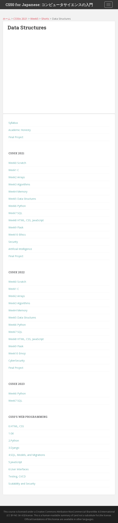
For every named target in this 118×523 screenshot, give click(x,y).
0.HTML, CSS (16, 426)
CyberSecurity (16, 360)
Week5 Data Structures (22, 198)
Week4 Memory (17, 191)
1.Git (11, 433)
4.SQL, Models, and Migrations (26, 455)
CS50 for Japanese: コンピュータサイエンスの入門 (49, 4)
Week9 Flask (15, 227)
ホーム (6, 18)
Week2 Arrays (16, 177)
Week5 (34, 18)
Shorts (45, 18)
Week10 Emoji (17, 353)
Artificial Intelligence (20, 249)
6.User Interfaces (18, 469)
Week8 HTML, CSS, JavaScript (26, 220)
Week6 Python (17, 206)
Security (13, 241)
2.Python (13, 440)
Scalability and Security (21, 483)
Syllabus (13, 122)
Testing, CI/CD (17, 476)
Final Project (15, 137)
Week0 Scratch (17, 163)
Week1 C (13, 170)
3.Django (13, 447)
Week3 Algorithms (19, 184)
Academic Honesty (19, 130)
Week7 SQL (15, 213)
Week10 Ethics (17, 234)
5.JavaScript (15, 462)
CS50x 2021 (20, 18)
